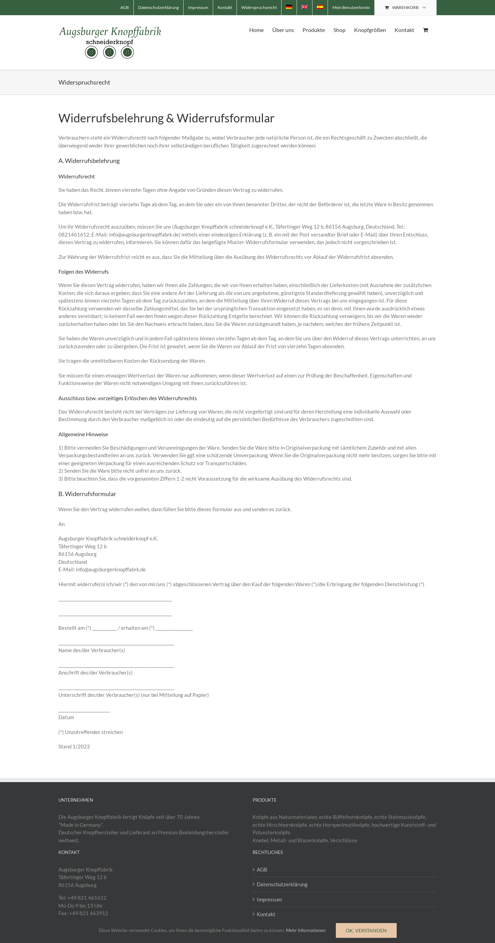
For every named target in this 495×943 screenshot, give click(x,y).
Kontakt (266, 914)
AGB (262, 869)
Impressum (269, 899)
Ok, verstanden (366, 930)
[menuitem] (289, 7)
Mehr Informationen (306, 930)
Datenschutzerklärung (282, 884)
